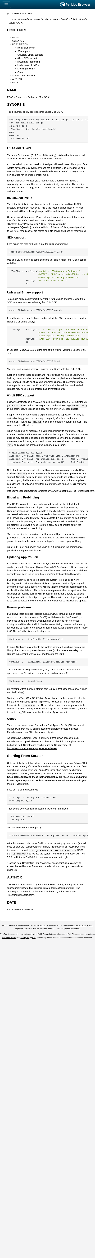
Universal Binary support (30, 55)
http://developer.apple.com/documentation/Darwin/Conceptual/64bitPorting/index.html (50, 491)
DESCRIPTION (20, 44)
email (91, 925)
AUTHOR (17, 79)
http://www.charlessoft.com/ (50, 863)
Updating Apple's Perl (28, 65)
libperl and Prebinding (28, 61)
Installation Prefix (26, 47)
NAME (15, 37)
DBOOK (42, 925)
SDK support (24, 51)
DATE (15, 82)
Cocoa (20, 72)
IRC (34, 938)
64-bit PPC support (27, 58)
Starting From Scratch (23, 75)
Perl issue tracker (9, 938)
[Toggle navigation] (6, 4)
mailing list (24, 938)
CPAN (29, 13)
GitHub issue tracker (77, 925)
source (23, 13)
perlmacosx (13, 13)
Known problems (26, 68)
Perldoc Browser (75, 4)
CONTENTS (16, 30)
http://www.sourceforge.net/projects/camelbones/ (32, 748)
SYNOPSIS (18, 40)
